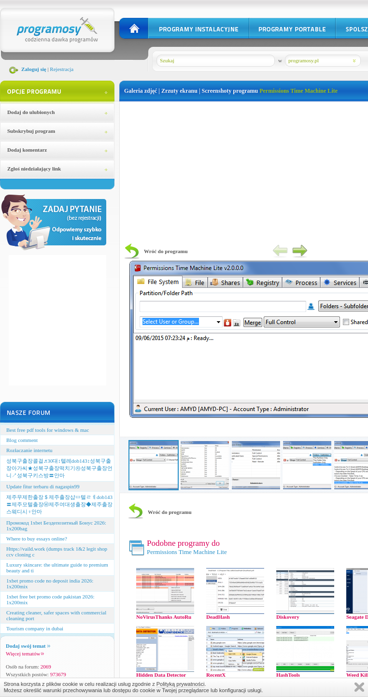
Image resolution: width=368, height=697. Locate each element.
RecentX (216, 675)
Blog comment (22, 440)
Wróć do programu (166, 251)
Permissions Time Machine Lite (298, 90)
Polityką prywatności (180, 684)
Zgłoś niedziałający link (34, 168)
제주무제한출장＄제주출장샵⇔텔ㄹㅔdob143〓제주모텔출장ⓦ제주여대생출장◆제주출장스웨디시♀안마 (59, 504)
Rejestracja (61, 69)
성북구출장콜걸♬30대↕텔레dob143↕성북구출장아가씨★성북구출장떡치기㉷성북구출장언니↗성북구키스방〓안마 (59, 468)
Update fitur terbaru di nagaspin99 (43, 486)
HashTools (288, 675)
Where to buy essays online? (36, 538)
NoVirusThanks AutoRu (163, 617)
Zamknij (359, 687)
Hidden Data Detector (161, 675)
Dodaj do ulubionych (31, 112)
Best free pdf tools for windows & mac (47, 430)
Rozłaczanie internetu (29, 450)
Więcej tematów (25, 653)
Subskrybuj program (31, 131)
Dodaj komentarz (27, 150)
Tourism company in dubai (34, 628)
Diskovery (287, 617)
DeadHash (218, 617)
